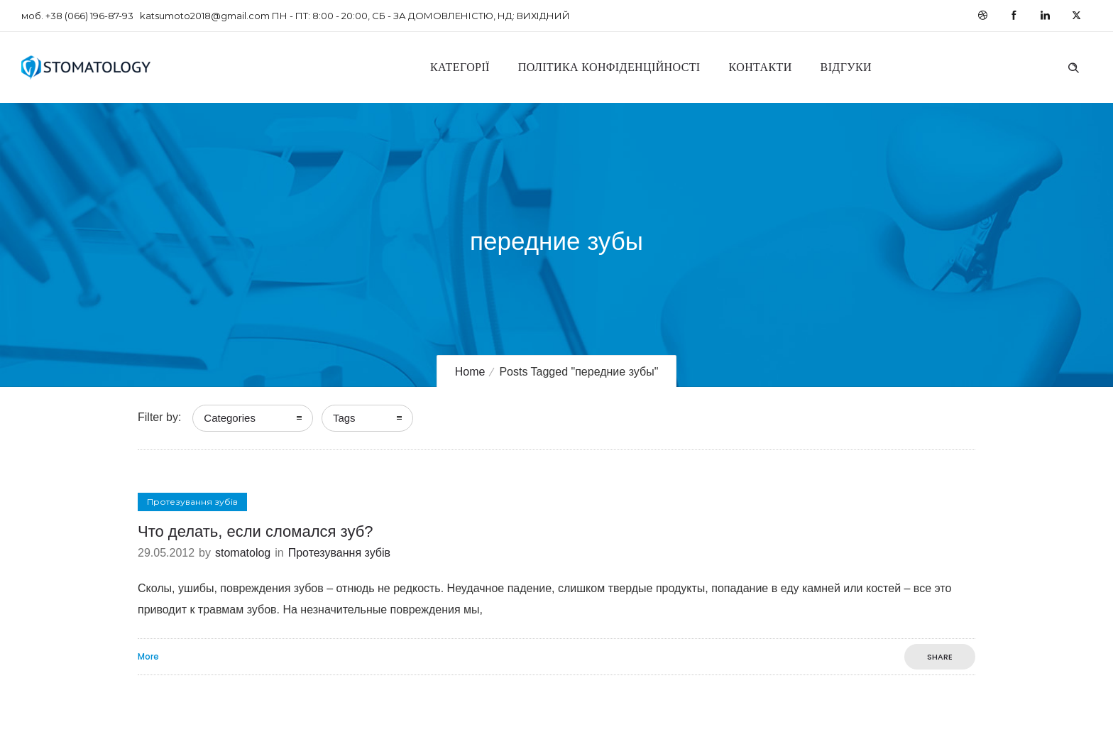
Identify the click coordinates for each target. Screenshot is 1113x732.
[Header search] (1073, 66)
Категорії (460, 67)
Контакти (760, 67)
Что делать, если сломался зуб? (255, 531)
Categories (230, 418)
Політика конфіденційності (609, 67)
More (148, 656)
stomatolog (242, 553)
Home (470, 372)
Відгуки (846, 67)
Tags (344, 418)
